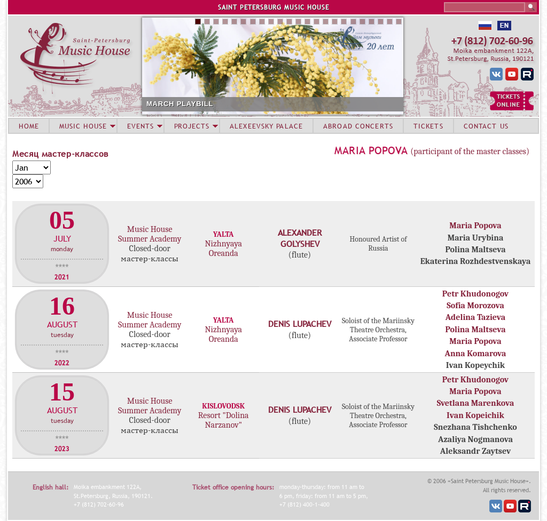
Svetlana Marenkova (475, 403)
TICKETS (428, 126)
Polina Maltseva (475, 329)
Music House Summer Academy (149, 234)
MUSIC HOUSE (82, 126)
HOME (29, 126)
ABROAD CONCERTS (358, 126)
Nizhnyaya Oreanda (223, 248)
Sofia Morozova (475, 305)
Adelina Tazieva (475, 317)
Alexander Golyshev (300, 238)
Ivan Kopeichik (475, 415)
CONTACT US (486, 126)
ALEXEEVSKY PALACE (266, 126)
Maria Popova (371, 150)
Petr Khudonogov (475, 294)
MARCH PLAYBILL (179, 104)
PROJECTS (192, 126)
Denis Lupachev (299, 324)
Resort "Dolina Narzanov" (223, 420)
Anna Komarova (475, 353)
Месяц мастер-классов (60, 153)
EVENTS (140, 126)
